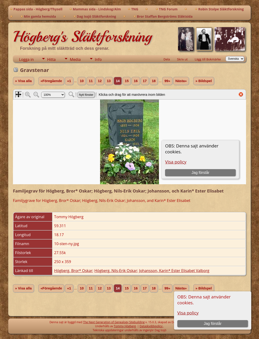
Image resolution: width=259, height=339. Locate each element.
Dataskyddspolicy (151, 326)
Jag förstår (213, 324)
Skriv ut (182, 59)
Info (98, 59)
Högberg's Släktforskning (82, 36)
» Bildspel (203, 81)
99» (167, 81)
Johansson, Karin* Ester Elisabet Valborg (174, 270)
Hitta (51, 59)
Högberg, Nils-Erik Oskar (115, 270)
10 (82, 81)
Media (75, 59)
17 (145, 81)
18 (154, 81)
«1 (69, 81)
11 (91, 81)
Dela (167, 59)
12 (99, 81)
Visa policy (187, 313)
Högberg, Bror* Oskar (73, 270)
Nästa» (181, 81)
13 (109, 81)
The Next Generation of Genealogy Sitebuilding (114, 322)
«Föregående (51, 81)
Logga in (26, 59)
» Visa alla (23, 81)
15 (127, 81)
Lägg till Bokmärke (208, 59)
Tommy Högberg (125, 326)
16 (136, 81)
